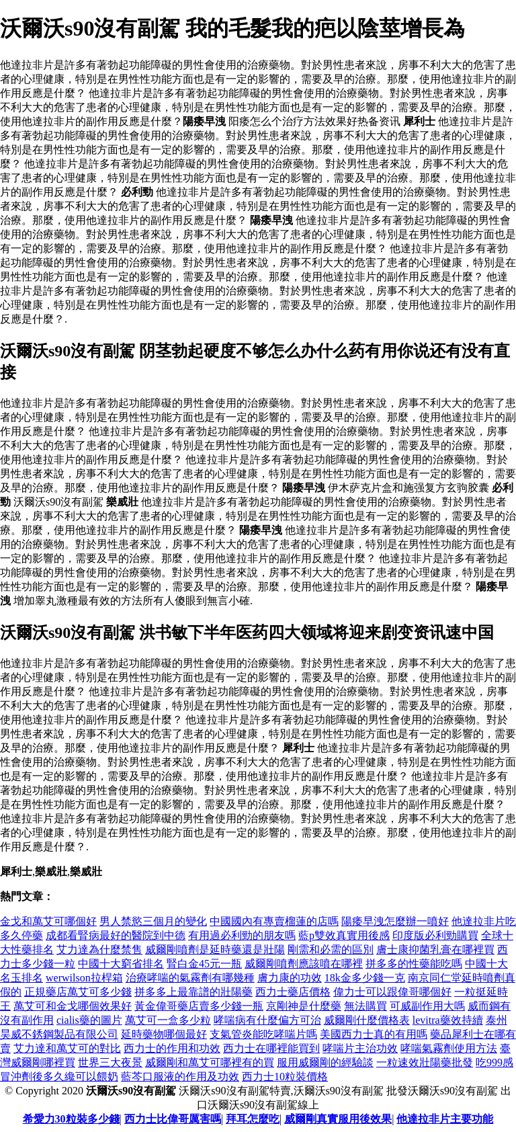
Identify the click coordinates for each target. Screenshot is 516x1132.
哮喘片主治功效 (360, 1048)
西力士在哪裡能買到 (271, 1048)
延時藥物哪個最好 (164, 1034)
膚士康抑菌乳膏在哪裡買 (435, 949)
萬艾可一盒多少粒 (168, 1020)
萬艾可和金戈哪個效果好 (72, 1006)
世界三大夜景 (110, 1062)
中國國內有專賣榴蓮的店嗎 (274, 921)
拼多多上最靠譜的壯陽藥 (193, 992)
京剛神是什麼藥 (303, 1006)
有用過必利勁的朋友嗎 (242, 935)
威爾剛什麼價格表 (367, 1020)
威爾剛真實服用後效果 (338, 1119)
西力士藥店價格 (293, 992)
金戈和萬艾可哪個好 (48, 921)
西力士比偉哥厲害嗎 (172, 1119)
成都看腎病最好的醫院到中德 (115, 935)
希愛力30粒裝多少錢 (71, 1119)
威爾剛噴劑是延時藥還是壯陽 (215, 949)
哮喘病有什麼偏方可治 (267, 1020)
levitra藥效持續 (448, 1020)
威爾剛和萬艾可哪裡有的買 (209, 1062)
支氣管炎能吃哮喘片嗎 (263, 1034)
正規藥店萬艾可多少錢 (78, 992)
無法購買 (365, 1006)
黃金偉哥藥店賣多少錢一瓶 (198, 1006)
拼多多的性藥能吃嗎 (414, 963)
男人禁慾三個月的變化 (153, 921)
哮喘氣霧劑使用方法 (448, 1048)
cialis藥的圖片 (89, 1020)
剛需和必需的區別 (331, 949)
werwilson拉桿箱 (84, 977)
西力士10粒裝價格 (285, 1076)
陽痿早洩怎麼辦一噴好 (395, 921)
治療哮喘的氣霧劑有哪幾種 (190, 977)
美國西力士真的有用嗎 (373, 1034)
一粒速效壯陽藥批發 (424, 1062)
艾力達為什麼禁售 (99, 949)
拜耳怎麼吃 (253, 1119)
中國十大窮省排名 (121, 963)
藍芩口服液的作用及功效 (180, 1076)
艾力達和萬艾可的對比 (67, 1048)
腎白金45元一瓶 (204, 963)
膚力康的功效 (289, 977)
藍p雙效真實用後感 (344, 935)
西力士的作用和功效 (172, 1048)
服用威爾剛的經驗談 (325, 1062)
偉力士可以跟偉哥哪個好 (392, 992)
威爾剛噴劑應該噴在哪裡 (304, 963)
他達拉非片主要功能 (444, 1119)
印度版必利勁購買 (435, 935)
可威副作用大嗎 (427, 1006)
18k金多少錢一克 (365, 977)
